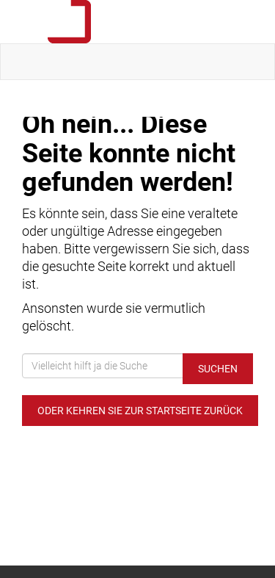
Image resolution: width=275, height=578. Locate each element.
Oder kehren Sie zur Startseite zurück (140, 410)
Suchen (218, 369)
